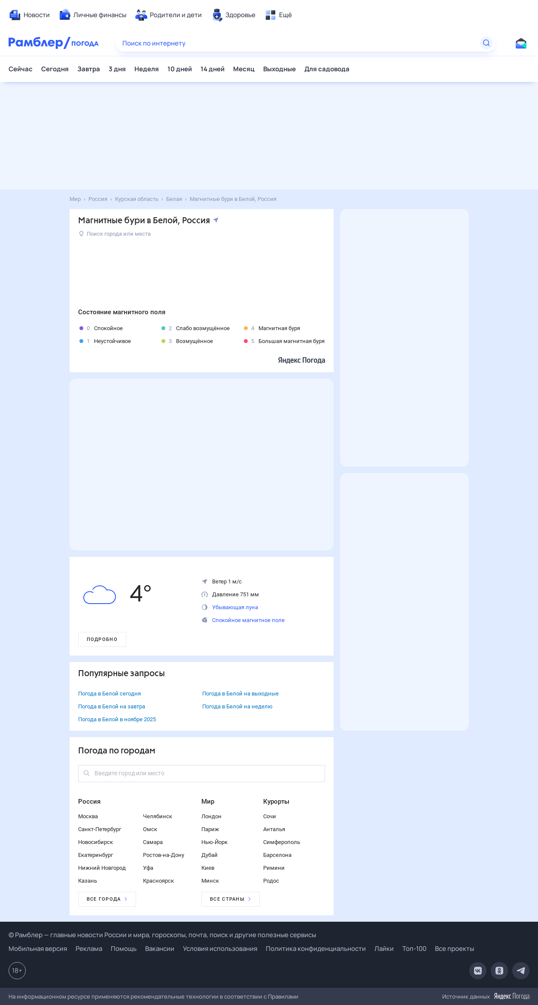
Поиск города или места (115, 234)
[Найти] (486, 43)
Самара (153, 842)
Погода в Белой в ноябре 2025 (117, 719)
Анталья (274, 829)
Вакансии (159, 948)
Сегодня (55, 68)
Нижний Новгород (102, 868)
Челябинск (157, 816)
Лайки (384, 948)
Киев (207, 868)
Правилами (283, 996)
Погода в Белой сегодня (109, 693)
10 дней (179, 68)
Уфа (148, 868)
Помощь (124, 948)
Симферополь (281, 842)
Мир (207, 801)
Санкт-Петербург (99, 829)
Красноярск (158, 880)
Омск (150, 829)
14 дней (213, 68)
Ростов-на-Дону (163, 855)
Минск (210, 880)
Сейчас (21, 68)
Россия (89, 801)
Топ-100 (414, 948)
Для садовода (327, 68)
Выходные (279, 68)
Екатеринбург (95, 855)
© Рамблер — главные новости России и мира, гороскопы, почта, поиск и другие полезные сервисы (162, 934)
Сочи (269, 816)
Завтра (88, 68)
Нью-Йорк (214, 842)
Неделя (146, 68)
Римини (274, 868)
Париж (210, 829)
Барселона (277, 855)
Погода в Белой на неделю (237, 706)
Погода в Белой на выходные (240, 693)
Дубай (209, 855)
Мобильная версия (38, 948)
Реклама (89, 948)
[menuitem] (29, 15)
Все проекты (454, 948)
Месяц (244, 68)
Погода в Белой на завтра (111, 706)
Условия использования (220, 948)
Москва (88, 816)
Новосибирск (95, 842)
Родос (271, 880)
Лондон (211, 816)
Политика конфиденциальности (316, 948)
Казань (87, 880)
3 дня (117, 68)
